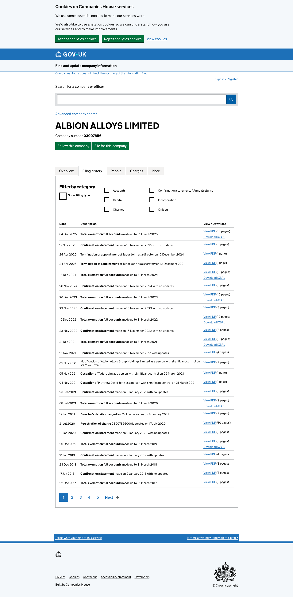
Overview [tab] (66, 171)
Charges (114, 210)
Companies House (78, 584)
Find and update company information (86, 66)
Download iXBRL (214, 237)
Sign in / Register (226, 79)
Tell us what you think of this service (78, 538)
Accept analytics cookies (77, 39)
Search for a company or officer (79, 86)
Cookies (74, 577)
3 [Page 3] (81, 497)
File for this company (110, 146)
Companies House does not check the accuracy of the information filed (101, 73)
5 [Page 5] (98, 497)
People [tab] (116, 171)
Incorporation (162, 200)
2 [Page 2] (72, 497)
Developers (142, 577)
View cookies (157, 39)
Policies (60, 577)
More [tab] (156, 171)
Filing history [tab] (92, 171)
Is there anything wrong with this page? (212, 538)
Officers (158, 210)
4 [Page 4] (89, 497)
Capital (113, 200)
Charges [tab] (136, 171)
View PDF (209, 231)
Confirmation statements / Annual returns (181, 191)
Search (231, 99)
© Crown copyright (225, 585)
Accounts (114, 191)
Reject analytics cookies (123, 39)
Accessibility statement (116, 577)
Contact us (90, 577)
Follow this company (73, 146)
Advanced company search (76, 114)
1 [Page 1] (63, 497)
